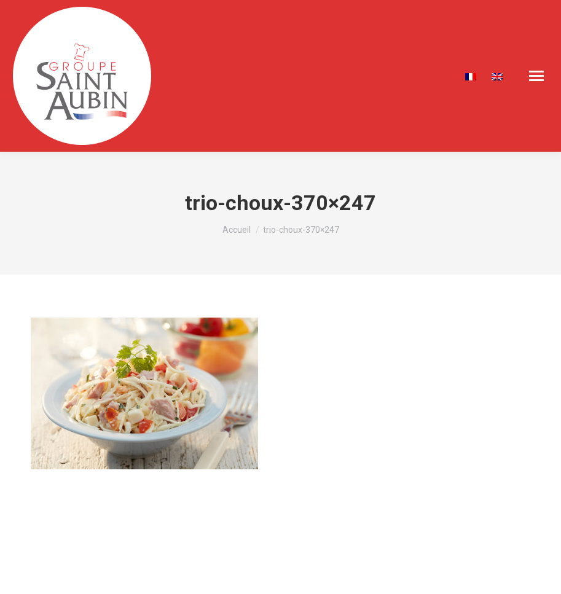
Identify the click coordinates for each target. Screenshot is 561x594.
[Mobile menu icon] (536, 76)
